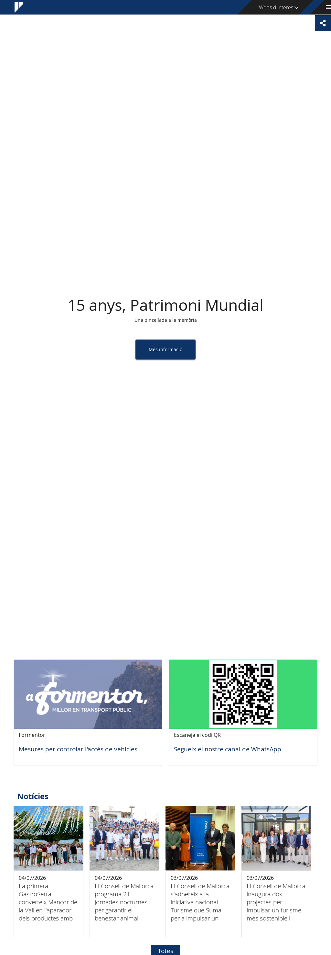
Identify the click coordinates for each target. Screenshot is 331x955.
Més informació (165, 349)
